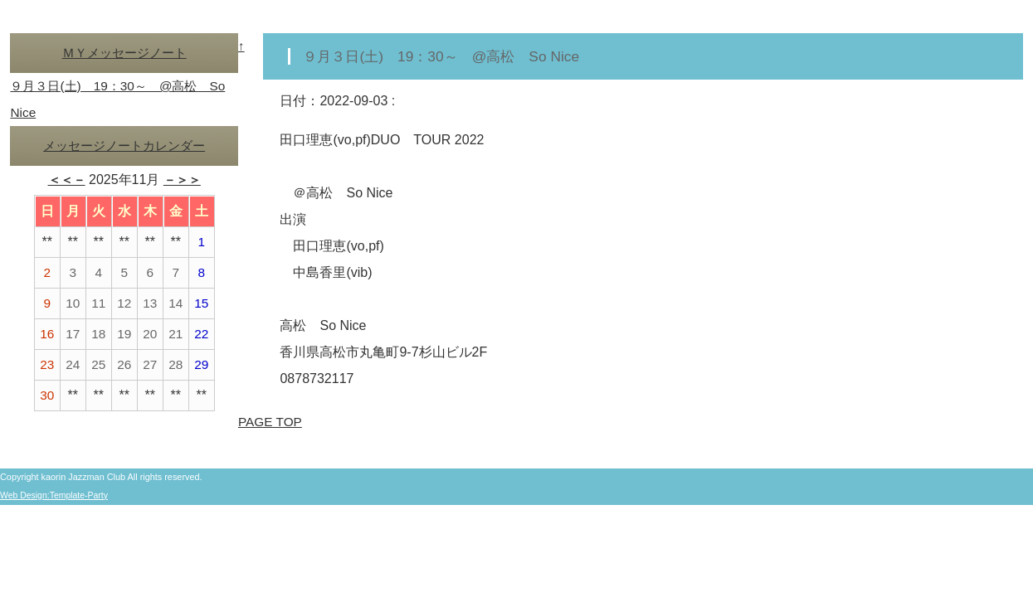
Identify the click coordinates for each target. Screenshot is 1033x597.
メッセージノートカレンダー (124, 145)
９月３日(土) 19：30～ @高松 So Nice (447, 56)
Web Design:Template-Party (56, 495)
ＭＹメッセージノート (124, 53)
